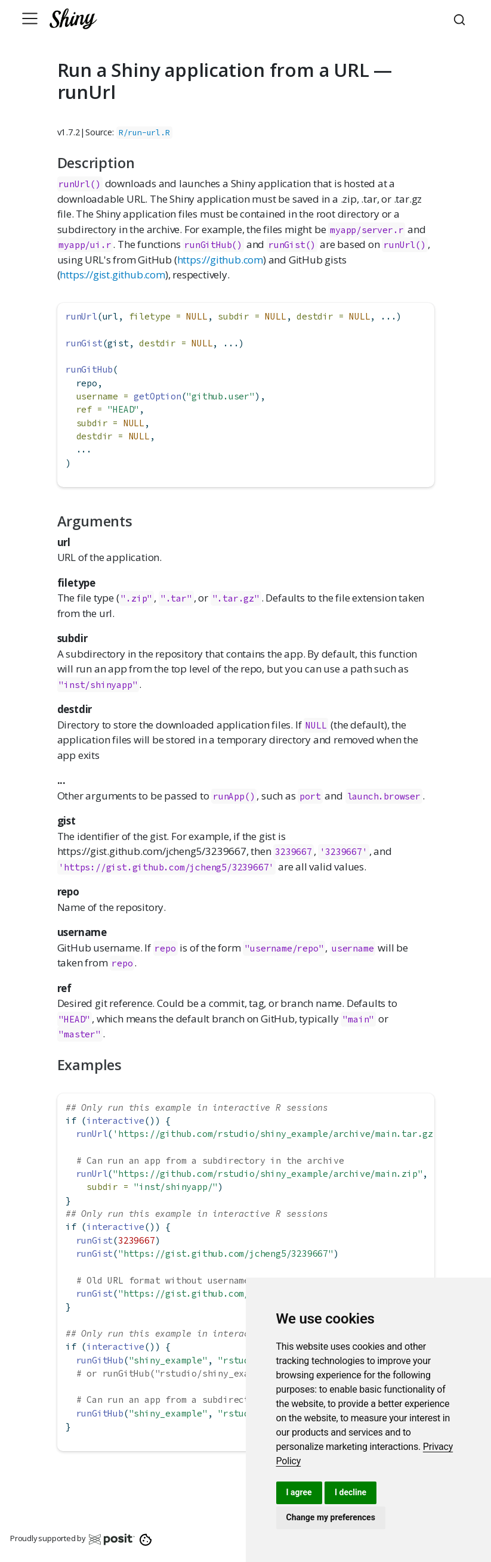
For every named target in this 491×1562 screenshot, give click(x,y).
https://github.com (220, 259)
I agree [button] (299, 1492)
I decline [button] (350, 1492)
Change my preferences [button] (330, 1517)
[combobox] (461, 18)
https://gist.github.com (112, 274)
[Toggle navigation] (30, 18)
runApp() (234, 796)
